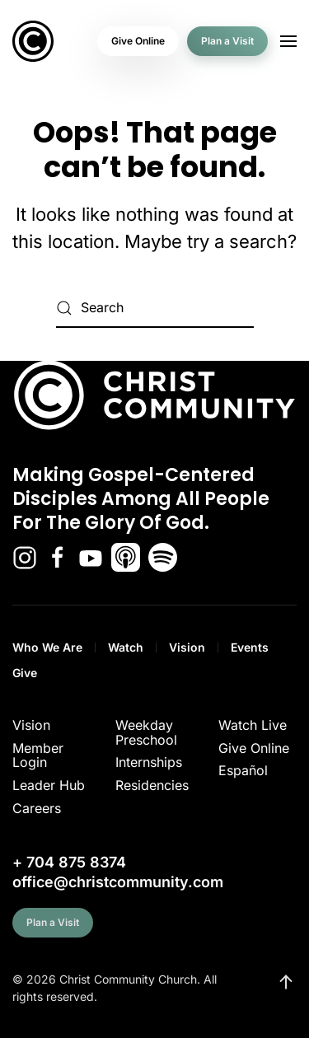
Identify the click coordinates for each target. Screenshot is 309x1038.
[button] (288, 41)
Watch (125, 647)
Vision (187, 647)
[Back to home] (33, 41)
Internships (148, 762)
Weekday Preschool (146, 732)
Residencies (152, 785)
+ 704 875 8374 (69, 862)
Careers (36, 808)
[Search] (155, 308)
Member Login (37, 755)
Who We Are (47, 647)
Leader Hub (48, 785)
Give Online (138, 41)
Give (24, 673)
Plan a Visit (227, 41)
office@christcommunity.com (117, 882)
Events (250, 647)
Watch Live (252, 725)
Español (243, 770)
